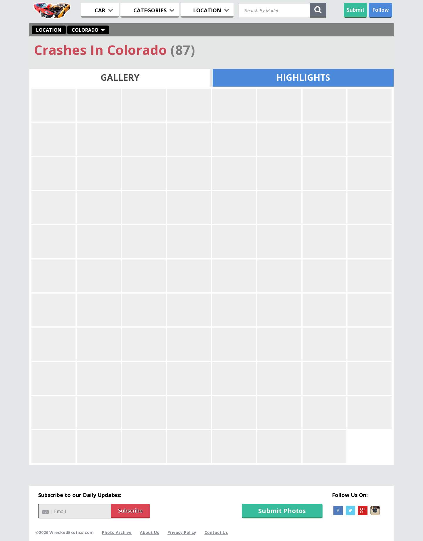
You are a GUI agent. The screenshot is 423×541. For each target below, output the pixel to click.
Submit (356, 9)
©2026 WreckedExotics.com (64, 532)
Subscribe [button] (130, 510)
